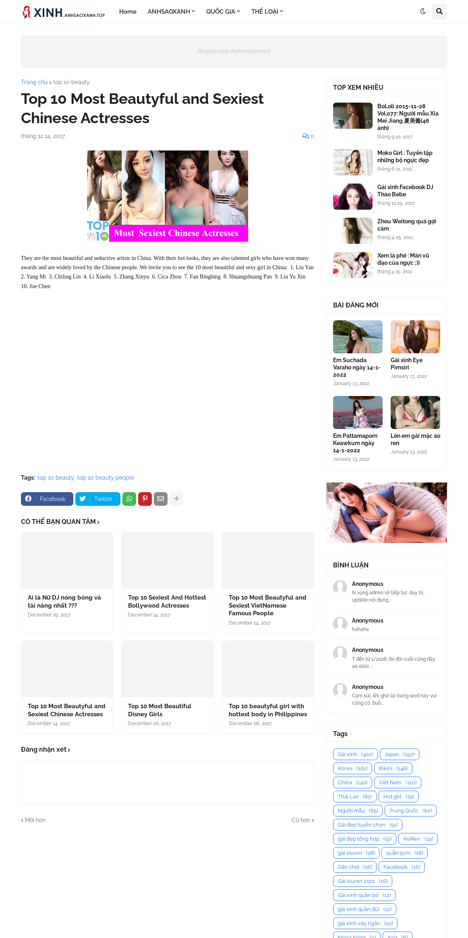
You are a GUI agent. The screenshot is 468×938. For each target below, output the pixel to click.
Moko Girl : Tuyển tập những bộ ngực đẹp (405, 156)
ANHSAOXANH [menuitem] (169, 11)
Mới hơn (35, 820)
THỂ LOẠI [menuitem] (264, 11)
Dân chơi (355, 867)
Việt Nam (397, 782)
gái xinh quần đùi (364, 909)
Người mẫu (358, 810)
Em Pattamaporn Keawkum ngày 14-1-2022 (355, 443)
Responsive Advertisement (234, 51)
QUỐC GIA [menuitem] (220, 11)
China (352, 782)
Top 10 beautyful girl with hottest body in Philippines (268, 710)
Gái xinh (355, 754)
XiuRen (418, 838)
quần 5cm (404, 852)
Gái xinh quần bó (364, 895)
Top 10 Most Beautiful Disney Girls (159, 710)
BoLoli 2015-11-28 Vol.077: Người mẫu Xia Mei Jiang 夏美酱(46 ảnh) (408, 117)
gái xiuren (356, 852)
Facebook (401, 867)
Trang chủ (34, 82)
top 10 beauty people (105, 477)
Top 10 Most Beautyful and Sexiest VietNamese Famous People (267, 605)
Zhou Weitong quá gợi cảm (406, 225)
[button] (423, 11)
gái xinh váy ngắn (365, 923)
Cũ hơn (301, 820)
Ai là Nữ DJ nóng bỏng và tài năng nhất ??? (64, 601)
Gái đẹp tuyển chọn (368, 824)
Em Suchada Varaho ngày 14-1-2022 (357, 367)
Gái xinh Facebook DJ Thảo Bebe (405, 191)
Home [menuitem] (128, 11)
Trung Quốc (410, 810)
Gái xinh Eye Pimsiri (406, 364)
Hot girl (398, 796)
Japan (399, 754)
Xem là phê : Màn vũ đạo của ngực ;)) (403, 259)
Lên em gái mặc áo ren (415, 439)
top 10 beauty (71, 82)
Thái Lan (355, 796)
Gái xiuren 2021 (362, 881)
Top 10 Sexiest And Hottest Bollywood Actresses (167, 601)
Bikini (393, 768)
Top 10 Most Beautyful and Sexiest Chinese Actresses (67, 710)
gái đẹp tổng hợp (364, 838)
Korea (352, 768)
